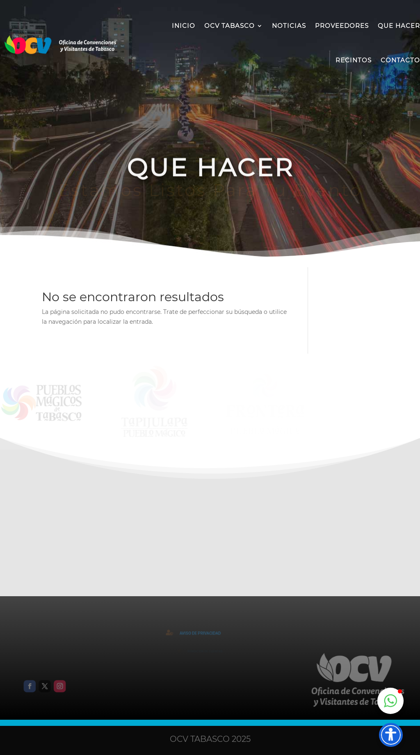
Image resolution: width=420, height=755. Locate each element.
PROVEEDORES (342, 26)
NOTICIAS (289, 26)
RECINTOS (354, 60)
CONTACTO (400, 60)
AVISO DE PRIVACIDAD (202, 633)
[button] (390, 701)
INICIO (183, 26)
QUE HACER (399, 26)
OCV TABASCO (229, 26)
